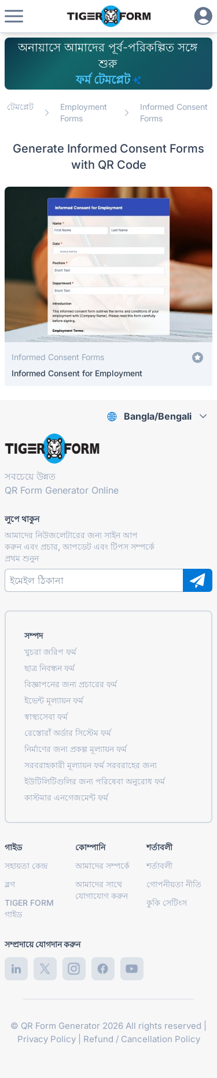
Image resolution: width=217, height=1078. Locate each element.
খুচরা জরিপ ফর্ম (50, 652)
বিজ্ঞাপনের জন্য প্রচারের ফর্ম (70, 684)
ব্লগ (10, 884)
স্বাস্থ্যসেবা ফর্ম (46, 716)
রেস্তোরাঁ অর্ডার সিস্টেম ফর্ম (67, 733)
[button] (14, 16)
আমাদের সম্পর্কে (102, 865)
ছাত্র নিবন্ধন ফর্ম (49, 668)
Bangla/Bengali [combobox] (158, 416)
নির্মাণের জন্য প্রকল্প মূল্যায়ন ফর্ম (75, 749)
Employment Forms (83, 112)
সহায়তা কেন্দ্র (26, 865)
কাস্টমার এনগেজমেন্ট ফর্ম (66, 797)
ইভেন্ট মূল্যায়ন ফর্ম (53, 700)
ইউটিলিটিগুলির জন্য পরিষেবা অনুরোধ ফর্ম (94, 781)
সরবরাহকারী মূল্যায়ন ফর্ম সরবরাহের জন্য (90, 765)
